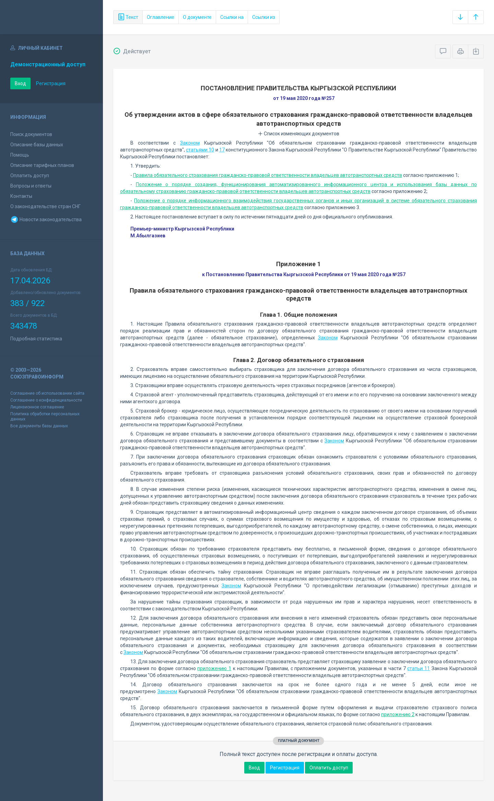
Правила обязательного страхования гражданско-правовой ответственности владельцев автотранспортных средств (267, 175)
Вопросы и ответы (30, 186)
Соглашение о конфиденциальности (46, 400)
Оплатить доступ (29, 175)
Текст (128, 17)
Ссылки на (232, 17)
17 (222, 150)
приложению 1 (214, 668)
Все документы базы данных (39, 426)
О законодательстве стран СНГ (45, 206)
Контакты (21, 196)
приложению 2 (397, 714)
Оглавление (160, 17)
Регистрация (51, 83)
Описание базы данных (36, 144)
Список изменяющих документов (298, 133)
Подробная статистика (36, 338)
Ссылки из (263, 17)
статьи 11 (418, 668)
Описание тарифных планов (42, 165)
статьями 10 (200, 150)
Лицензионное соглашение (37, 407)
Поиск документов (31, 134)
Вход (20, 83)
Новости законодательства (46, 219)
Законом (190, 143)
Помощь (19, 155)
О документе (197, 17)
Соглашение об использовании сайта (47, 393)
